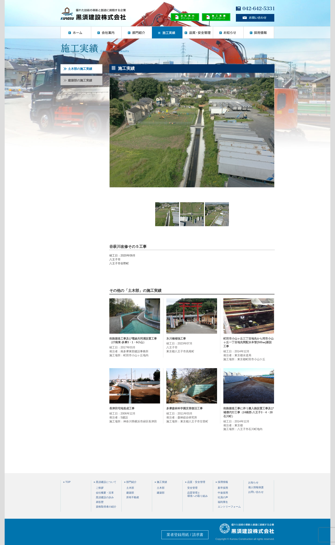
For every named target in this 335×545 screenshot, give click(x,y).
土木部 (130, 487)
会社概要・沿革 (105, 492)
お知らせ (228, 32)
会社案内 (106, 32)
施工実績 (167, 32)
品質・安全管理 (197, 32)
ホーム (75, 32)
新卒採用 (223, 487)
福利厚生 (223, 502)
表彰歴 (100, 502)
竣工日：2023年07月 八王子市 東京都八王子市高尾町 (191, 345)
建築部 (130, 492)
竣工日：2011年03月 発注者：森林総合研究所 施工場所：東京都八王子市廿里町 (191, 415)
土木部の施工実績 (77, 69)
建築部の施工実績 (77, 80)
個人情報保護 (256, 487)
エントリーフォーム (229, 506)
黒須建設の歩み (105, 497)
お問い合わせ (256, 492)
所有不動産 (132, 497)
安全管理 (192, 487)
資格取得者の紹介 (106, 506)
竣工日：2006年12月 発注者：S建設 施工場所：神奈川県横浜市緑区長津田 (134, 415)
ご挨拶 (100, 487)
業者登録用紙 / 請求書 (185, 535)
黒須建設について (106, 482)
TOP (67, 482)
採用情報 (258, 32)
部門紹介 (136, 32)
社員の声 (223, 497)
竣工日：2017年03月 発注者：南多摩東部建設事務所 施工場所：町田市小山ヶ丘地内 (134, 347)
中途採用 (223, 492)
